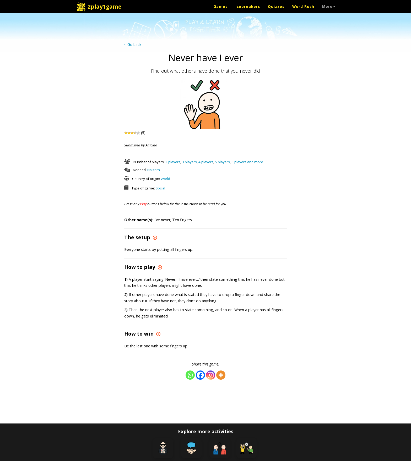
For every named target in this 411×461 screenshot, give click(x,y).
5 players (222, 162)
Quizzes (276, 6)
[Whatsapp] (190, 375)
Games (220, 6)
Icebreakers (247, 6)
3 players (189, 162)
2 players (172, 162)
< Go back (132, 44)
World (165, 178)
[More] (220, 375)
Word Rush (303, 6)
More (328, 6)
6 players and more (247, 162)
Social (160, 188)
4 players (205, 162)
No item (153, 169)
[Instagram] (210, 375)
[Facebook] (200, 375)
